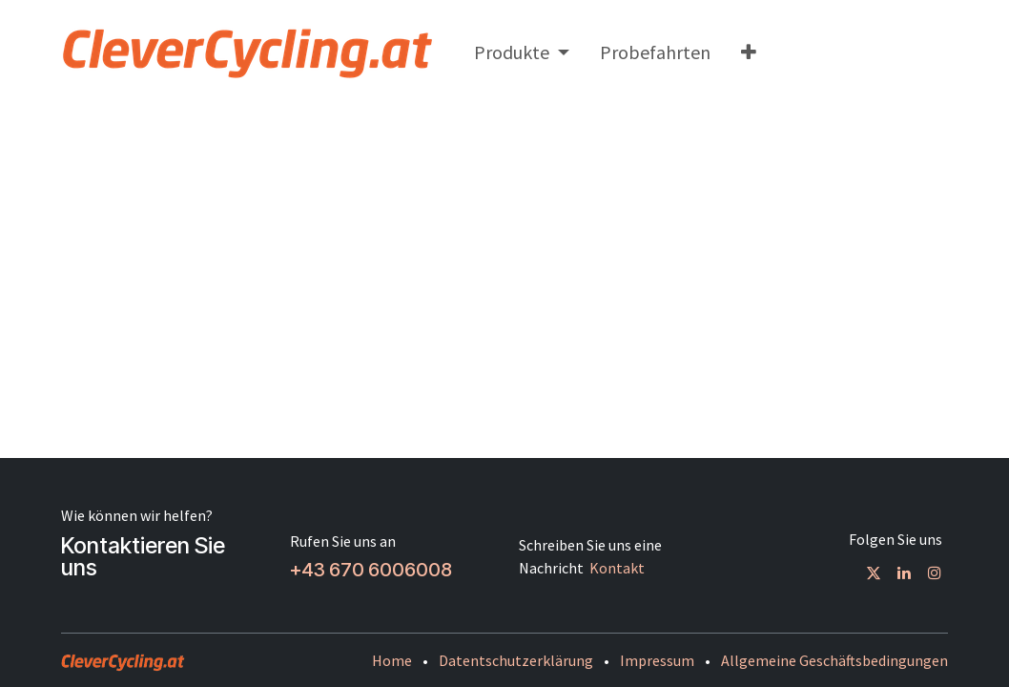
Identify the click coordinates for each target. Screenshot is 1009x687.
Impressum (657, 660)
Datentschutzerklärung (516, 660)
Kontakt (617, 567)
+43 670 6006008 (371, 569)
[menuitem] (522, 52)
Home (392, 660)
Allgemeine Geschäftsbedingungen (834, 660)
